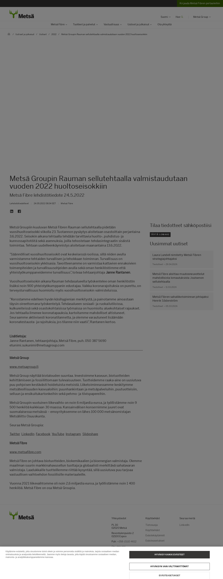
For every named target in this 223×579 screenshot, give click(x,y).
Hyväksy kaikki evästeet (169, 556)
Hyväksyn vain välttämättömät (169, 568)
